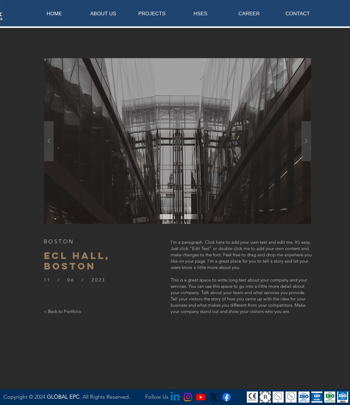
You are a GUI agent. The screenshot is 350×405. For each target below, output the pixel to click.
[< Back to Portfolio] (62, 311)
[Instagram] (187, 397)
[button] (177, 141)
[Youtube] (200, 397)
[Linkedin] (175, 397)
